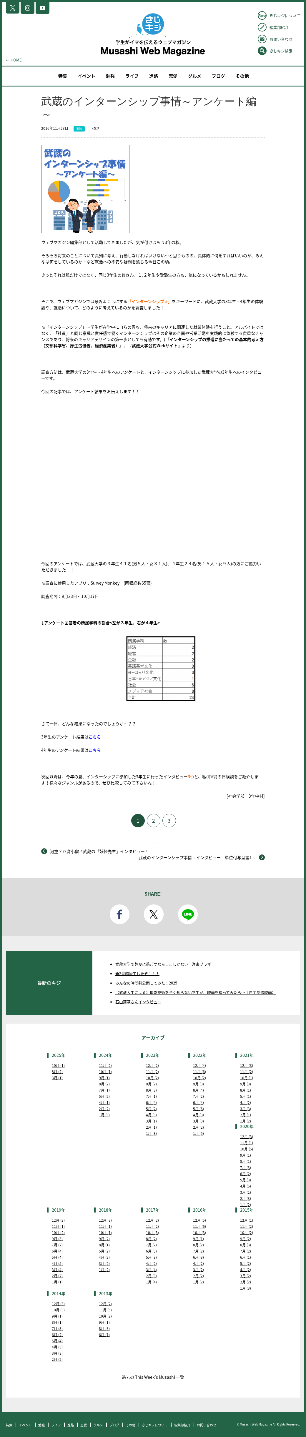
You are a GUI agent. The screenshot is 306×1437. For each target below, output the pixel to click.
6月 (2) (245, 1173)
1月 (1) (57, 1282)
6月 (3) (151, 1251)
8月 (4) (198, 1090)
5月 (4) (57, 1257)
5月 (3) (245, 1179)
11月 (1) (246, 1142)
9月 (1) (104, 1077)
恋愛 (173, 76)
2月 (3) (245, 1198)
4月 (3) (151, 1114)
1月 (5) (198, 1133)
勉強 (110, 76)
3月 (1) (57, 1077)
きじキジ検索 (281, 51)
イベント (86, 76)
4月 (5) (245, 1186)
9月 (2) (151, 1084)
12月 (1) (246, 1220)
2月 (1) (151, 1127)
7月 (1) (104, 1090)
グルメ (194, 76)
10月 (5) (246, 1149)
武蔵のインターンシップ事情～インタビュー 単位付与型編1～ (197, 857)
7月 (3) (245, 1167)
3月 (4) (57, 1269)
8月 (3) (151, 1090)
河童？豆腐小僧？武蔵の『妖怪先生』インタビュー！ (99, 851)
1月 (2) (245, 1121)
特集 (62, 76)
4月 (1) (104, 1102)
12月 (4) (199, 1065)
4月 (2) (245, 1102)
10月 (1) (58, 1065)
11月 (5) (105, 1310)
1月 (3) (104, 1114)
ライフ (132, 76)
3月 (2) (104, 1263)
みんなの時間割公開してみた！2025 (146, 983)
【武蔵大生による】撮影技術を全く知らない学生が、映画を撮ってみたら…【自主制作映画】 (195, 992)
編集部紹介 (279, 27)
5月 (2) (104, 1096)
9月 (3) (198, 1084)
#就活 (95, 128)
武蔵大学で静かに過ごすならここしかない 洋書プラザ (163, 964)
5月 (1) (245, 1096)
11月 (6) (199, 1071)
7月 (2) (198, 1096)
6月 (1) (245, 1257)
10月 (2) (152, 1077)
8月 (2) (57, 1071)
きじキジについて (285, 15)
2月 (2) (104, 1108)
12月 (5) (199, 1220)
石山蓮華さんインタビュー (138, 1001)
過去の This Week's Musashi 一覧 (153, 1377)
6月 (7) (104, 1334)
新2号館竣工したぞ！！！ (137, 973)
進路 (153, 76)
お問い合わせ (281, 39)
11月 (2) (105, 1065)
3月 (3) (198, 1121)
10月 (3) (152, 1232)
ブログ (218, 76)
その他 (242, 76)
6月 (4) (151, 1102)
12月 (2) (152, 1065)
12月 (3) (246, 1065)
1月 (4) (151, 1282)
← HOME (14, 60)
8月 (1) (245, 1090)
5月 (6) (198, 1108)
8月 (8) (104, 1328)
